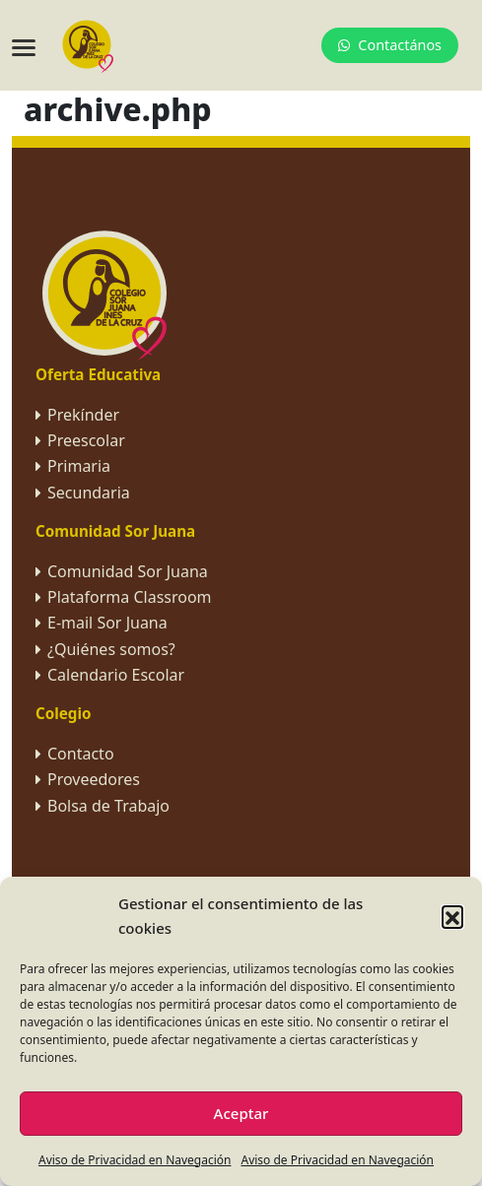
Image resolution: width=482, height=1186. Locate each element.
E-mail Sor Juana (107, 622)
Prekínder (83, 415)
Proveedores (93, 779)
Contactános (390, 44)
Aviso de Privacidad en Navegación (135, 1160)
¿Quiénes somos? (111, 649)
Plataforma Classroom (129, 597)
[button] (452, 916)
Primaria (78, 466)
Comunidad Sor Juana (127, 571)
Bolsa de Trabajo (108, 806)
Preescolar (86, 440)
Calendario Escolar (115, 675)
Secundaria (88, 492)
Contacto (80, 753)
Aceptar (241, 1113)
